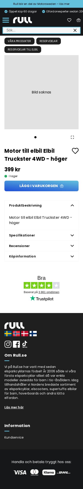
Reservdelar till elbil (23, 49)
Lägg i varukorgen (41, 185)
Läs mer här (14, 407)
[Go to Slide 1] (35, 137)
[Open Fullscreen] (72, 137)
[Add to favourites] (75, 151)
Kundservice (14, 437)
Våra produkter (19, 41)
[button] (41, 92)
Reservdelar (49, 41)
